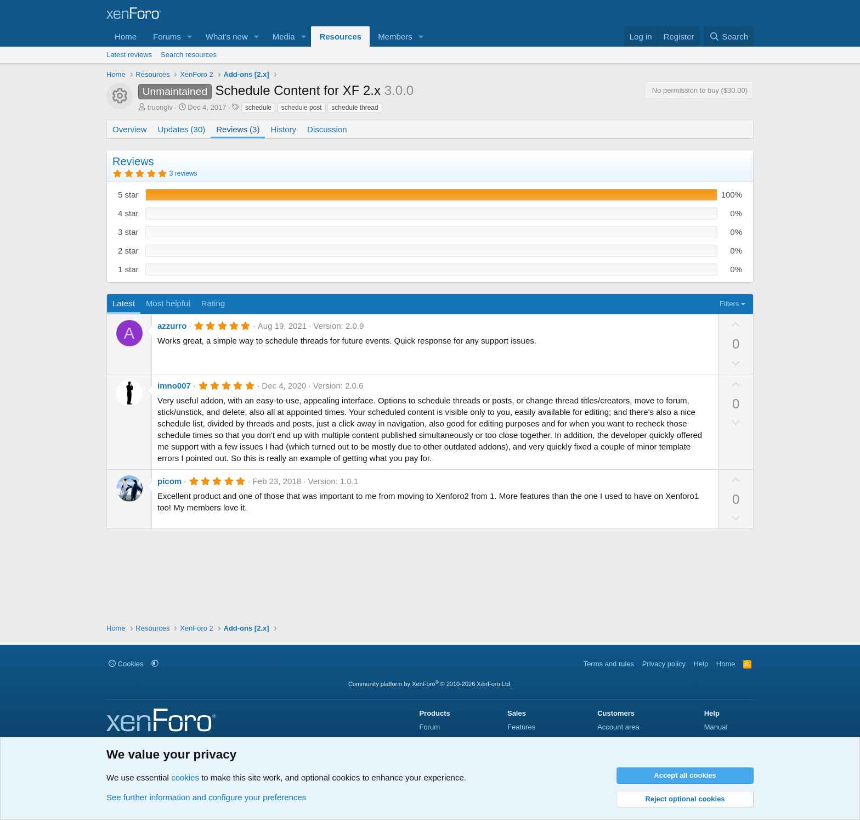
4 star (128, 213)
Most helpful (168, 303)
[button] (189, 36)
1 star (128, 269)
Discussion (327, 129)
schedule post (301, 107)
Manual (716, 727)
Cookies (126, 664)
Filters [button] (729, 304)
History (283, 129)
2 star (128, 250)
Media (284, 36)
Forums (167, 36)
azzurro (171, 325)
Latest (123, 303)
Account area (618, 727)
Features (521, 727)
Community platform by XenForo (430, 684)
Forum (429, 727)
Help (701, 664)
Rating (213, 303)
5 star (128, 194)
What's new (227, 36)
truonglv (160, 107)
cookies (185, 777)
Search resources (189, 54)
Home (126, 36)
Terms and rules (609, 664)
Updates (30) (182, 129)
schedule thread (354, 107)
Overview (129, 129)
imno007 (174, 385)
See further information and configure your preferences (206, 797)
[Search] (729, 36)
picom (169, 481)
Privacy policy (664, 664)
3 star (128, 232)
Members (395, 36)
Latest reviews (129, 54)
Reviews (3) (237, 129)
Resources (340, 36)
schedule (258, 107)
